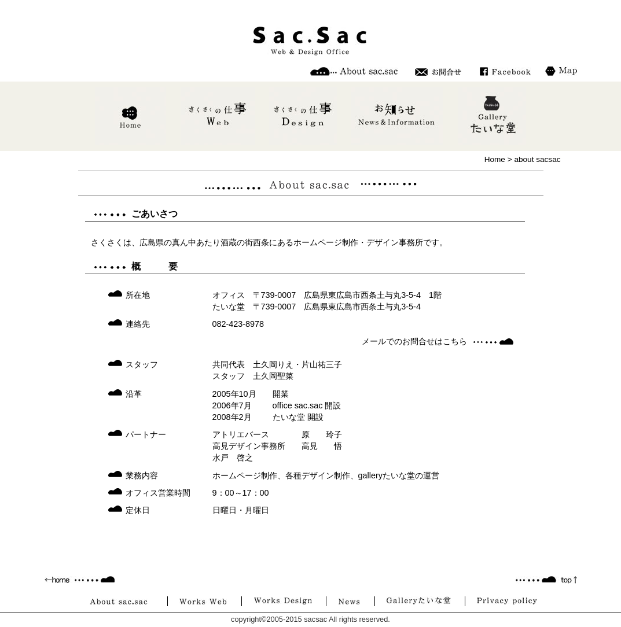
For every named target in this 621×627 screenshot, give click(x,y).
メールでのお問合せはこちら (414, 341)
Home (494, 159)
